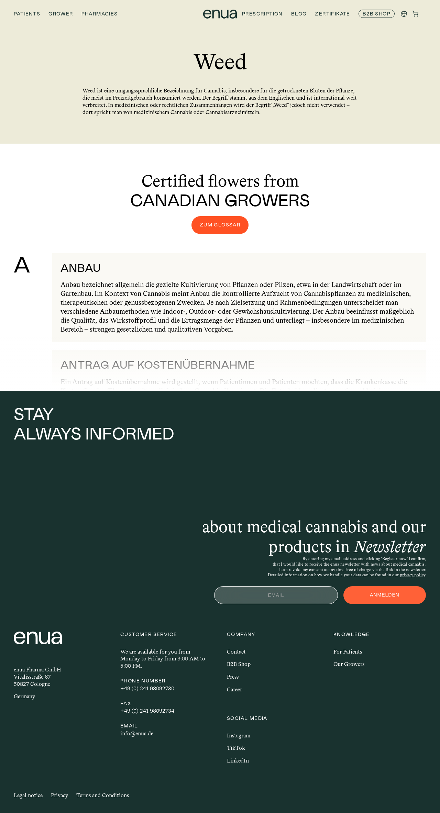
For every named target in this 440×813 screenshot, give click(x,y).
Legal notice (28, 795)
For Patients (347, 651)
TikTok (236, 748)
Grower (60, 14)
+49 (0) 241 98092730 (147, 688)
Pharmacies (99, 14)
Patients (27, 14)
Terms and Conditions (102, 795)
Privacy (59, 795)
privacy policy (412, 574)
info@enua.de (136, 733)
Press (233, 676)
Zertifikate (332, 14)
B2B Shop (239, 664)
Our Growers (348, 664)
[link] (377, 14)
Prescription (262, 14)
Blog (299, 14)
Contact (236, 651)
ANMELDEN (384, 595)
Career (234, 689)
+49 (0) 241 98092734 (147, 711)
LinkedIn (238, 760)
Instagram (238, 735)
